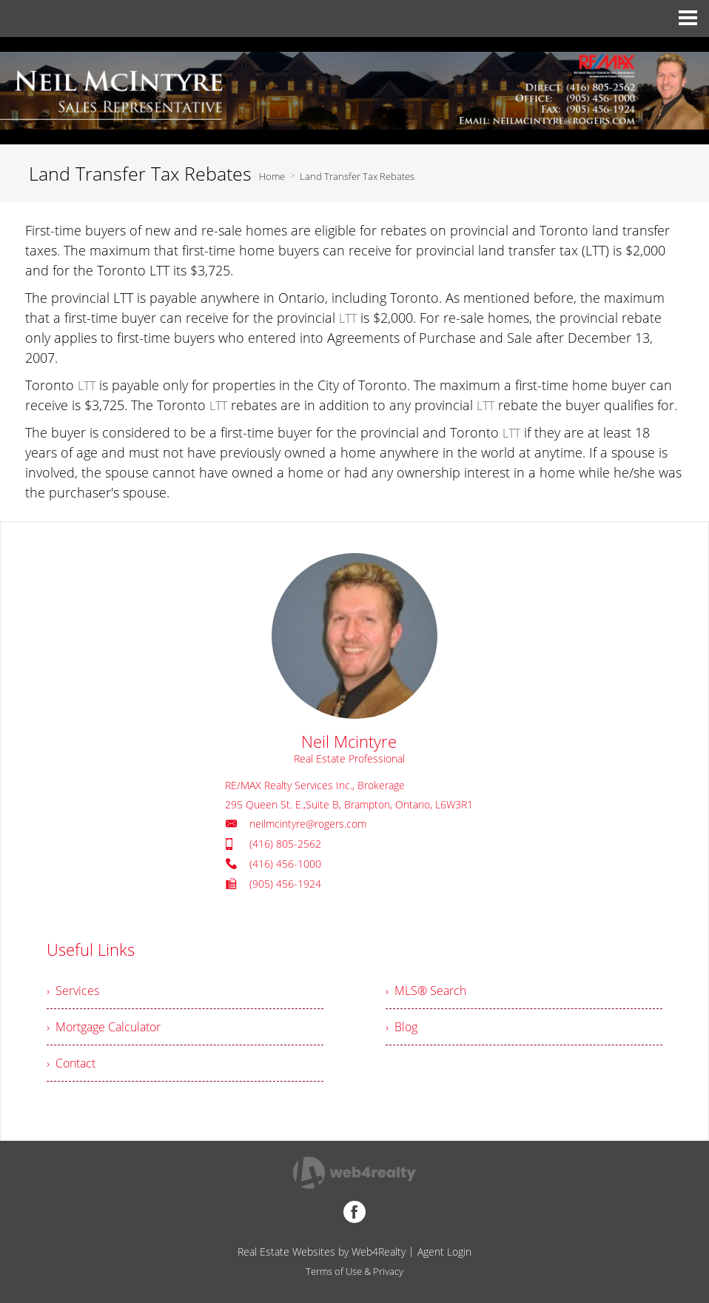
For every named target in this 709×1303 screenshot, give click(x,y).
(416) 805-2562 (285, 844)
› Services (73, 990)
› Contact (71, 1063)
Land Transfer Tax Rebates (357, 176)
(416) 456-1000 (285, 864)
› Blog (401, 1027)
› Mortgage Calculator (104, 1027)
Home (272, 176)
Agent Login (444, 1252)
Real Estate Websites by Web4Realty (322, 1252)
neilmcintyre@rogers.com (307, 824)
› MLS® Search (426, 990)
